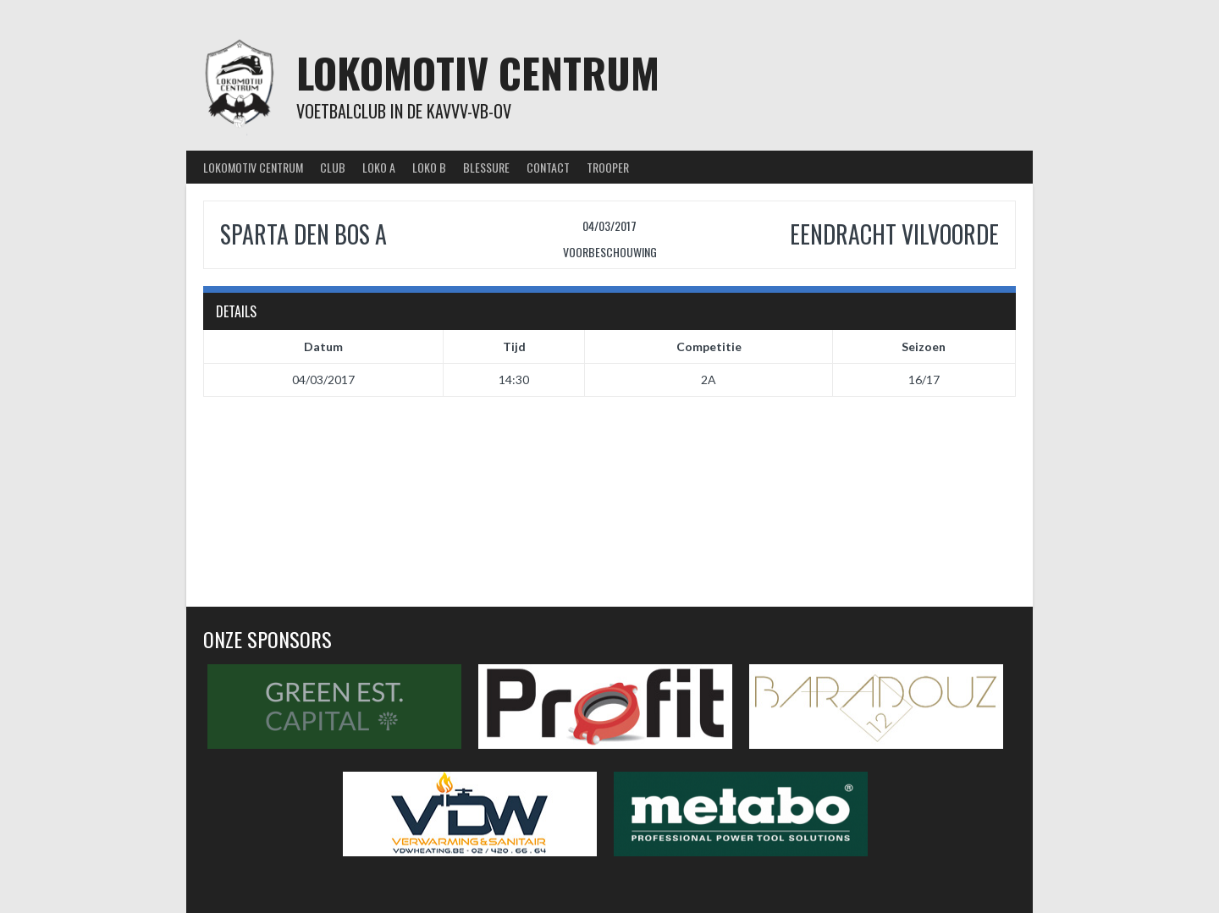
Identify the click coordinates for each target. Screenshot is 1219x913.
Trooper (608, 167)
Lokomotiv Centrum (477, 72)
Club (332, 167)
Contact (548, 167)
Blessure (486, 167)
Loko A (378, 167)
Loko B (429, 167)
